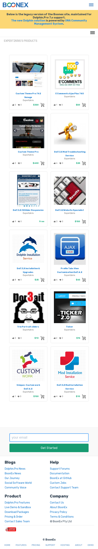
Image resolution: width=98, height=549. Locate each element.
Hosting (65, 545)
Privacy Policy (58, 512)
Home (7, 545)
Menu (90, 3)
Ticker (69, 327)
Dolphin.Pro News (15, 468)
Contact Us (57, 502)
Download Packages (17, 512)
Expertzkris (28, 100)
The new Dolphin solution (28, 20)
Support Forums (60, 468)
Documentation (59, 473)
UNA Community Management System (60, 22)
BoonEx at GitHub (61, 478)
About (78, 545)
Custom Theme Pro (28, 152)
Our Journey (12, 478)
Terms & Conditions (62, 516)
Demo (91, 545)
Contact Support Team (64, 487)
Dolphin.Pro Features (17, 502)
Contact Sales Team (17, 521)
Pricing (36, 545)
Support (50, 545)
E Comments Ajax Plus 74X (69, 93)
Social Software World (18, 482)
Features (21, 545)
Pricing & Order (14, 516)
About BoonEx (58, 507)
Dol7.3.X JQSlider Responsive (28, 210)
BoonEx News (13, 473)
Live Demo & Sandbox (18, 507)
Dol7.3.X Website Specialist (69, 210)
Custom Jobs (58, 482)
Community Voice (15, 487)
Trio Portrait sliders (28, 327)
